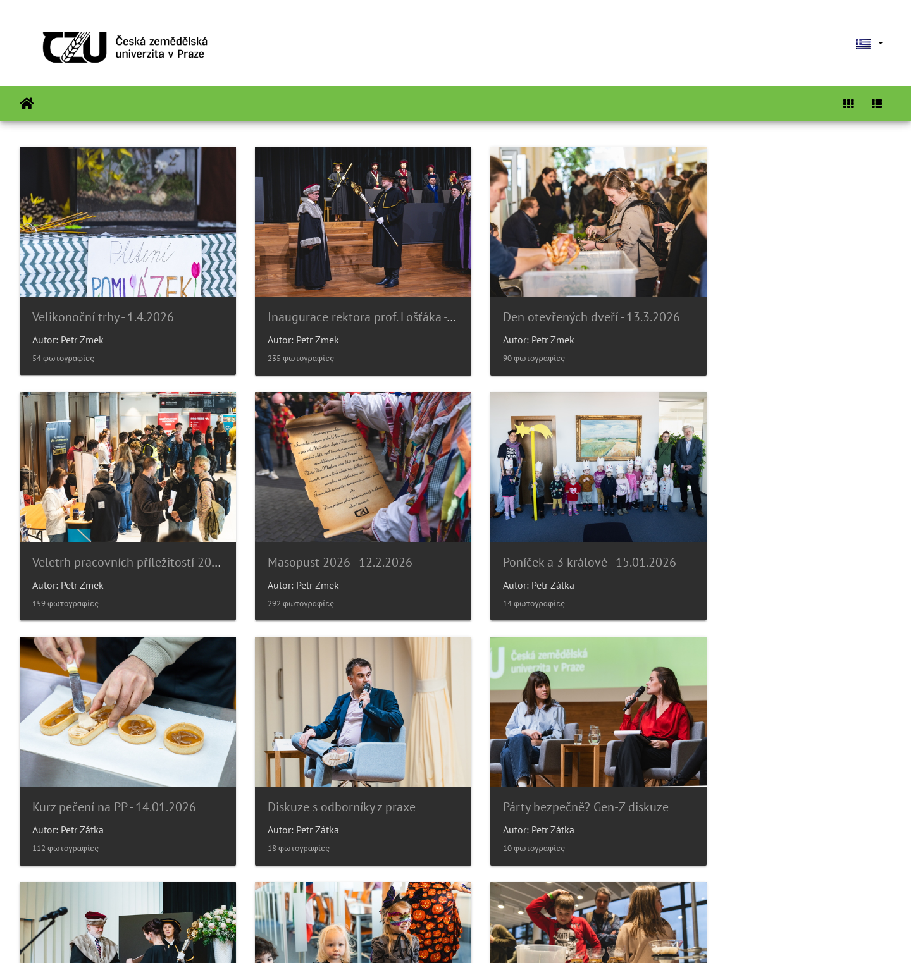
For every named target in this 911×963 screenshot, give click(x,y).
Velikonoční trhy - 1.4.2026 (103, 308)
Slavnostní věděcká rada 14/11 (338, 781)
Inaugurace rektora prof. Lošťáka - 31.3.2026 (373, 308)
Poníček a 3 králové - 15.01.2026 (341, 544)
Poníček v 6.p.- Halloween (545, 781)
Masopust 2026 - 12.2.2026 (104, 544)
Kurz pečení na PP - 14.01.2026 (559, 544)
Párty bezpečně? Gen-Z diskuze (115, 781)
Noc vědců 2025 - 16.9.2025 (775, 781)
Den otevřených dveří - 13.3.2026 (566, 308)
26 (499, 887)
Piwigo (482, 936)
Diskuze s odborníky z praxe (774, 544)
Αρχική (27, 103)
